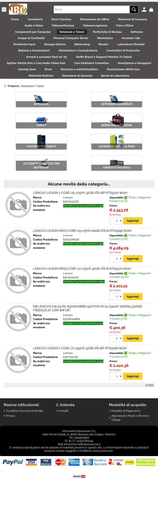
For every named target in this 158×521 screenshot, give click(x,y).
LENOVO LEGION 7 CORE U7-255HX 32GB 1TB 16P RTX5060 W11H (80, 371)
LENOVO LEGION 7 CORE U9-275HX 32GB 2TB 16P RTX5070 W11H (80, 215)
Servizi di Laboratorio (79, 97)
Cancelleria (33, 20)
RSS (151, 408)
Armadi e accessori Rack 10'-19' (45, 66)
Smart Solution (61, 20)
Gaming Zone (68, 82)
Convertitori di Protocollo (125, 59)
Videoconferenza (62, 28)
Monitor (106, 51)
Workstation (106, 43)
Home (10, 20)
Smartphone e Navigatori (31, 82)
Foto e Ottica (128, 28)
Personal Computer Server (69, 43)
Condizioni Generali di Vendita (24, 433)
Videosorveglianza (96, 28)
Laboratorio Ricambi (135, 51)
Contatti (63, 433)
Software (140, 35)
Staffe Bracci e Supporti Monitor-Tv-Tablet (105, 66)
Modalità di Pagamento (125, 433)
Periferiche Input (20, 51)
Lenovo (68, 220)
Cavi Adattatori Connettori (113, 74)
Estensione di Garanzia (119, 90)
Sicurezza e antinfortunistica (124, 82)
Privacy (10, 438)
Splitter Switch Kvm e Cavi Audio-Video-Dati (56, 74)
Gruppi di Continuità (28, 43)
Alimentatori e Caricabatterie (78, 59)
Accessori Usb (134, 43)
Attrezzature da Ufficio (97, 20)
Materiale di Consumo (137, 20)
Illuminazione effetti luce (40, 90)
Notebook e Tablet (70, 35)
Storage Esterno (52, 51)
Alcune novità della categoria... (79, 206)
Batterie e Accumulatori (32, 59)
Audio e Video (30, 28)
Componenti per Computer (29, 35)
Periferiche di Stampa (108, 35)
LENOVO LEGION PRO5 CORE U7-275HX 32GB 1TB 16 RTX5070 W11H (82, 291)
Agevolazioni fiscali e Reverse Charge (130, 440)
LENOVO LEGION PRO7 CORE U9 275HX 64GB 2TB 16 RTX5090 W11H (82, 253)
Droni (91, 82)
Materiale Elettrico (80, 90)
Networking (82, 51)
